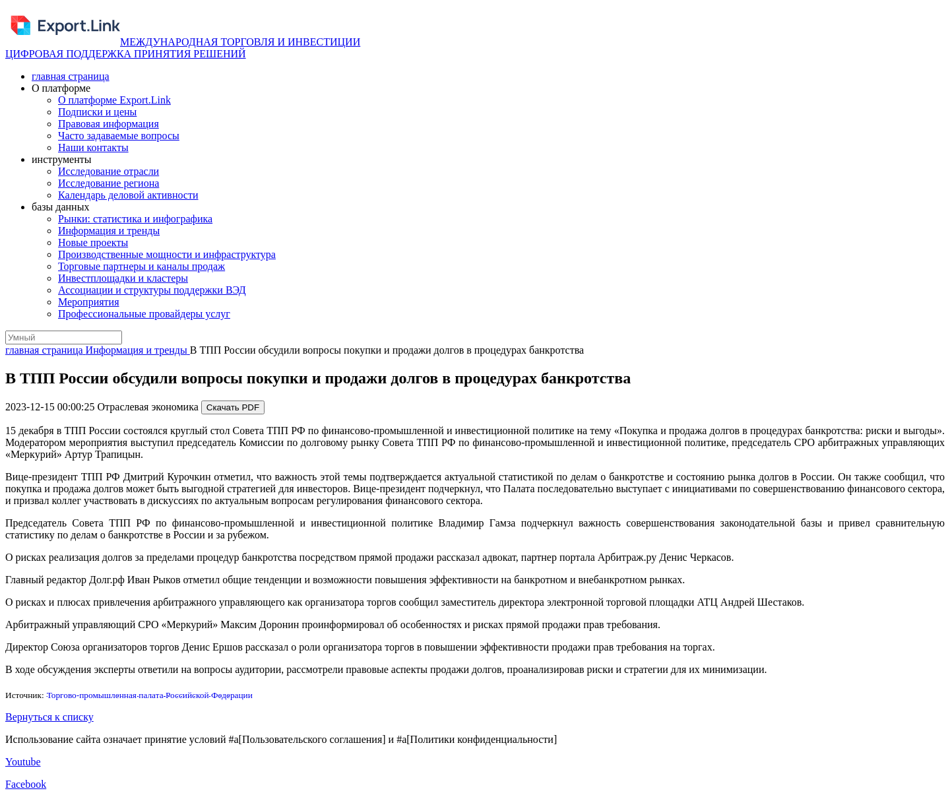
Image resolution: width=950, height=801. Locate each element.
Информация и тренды (109, 230)
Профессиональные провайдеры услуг (144, 313)
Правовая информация (108, 123)
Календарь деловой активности (128, 195)
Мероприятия (88, 301)
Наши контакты (93, 147)
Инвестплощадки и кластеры (123, 278)
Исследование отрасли (108, 171)
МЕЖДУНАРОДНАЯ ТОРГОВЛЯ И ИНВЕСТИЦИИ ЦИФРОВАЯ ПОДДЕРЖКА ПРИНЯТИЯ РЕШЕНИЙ (182, 47)
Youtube (23, 761)
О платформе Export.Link (114, 100)
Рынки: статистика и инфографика (135, 218)
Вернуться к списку (49, 716)
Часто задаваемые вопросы (118, 135)
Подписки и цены (97, 111)
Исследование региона (108, 183)
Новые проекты (93, 242)
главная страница (71, 76)
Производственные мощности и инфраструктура (167, 254)
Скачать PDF (232, 407)
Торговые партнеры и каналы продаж (141, 266)
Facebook (25, 784)
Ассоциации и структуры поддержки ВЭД (152, 290)
